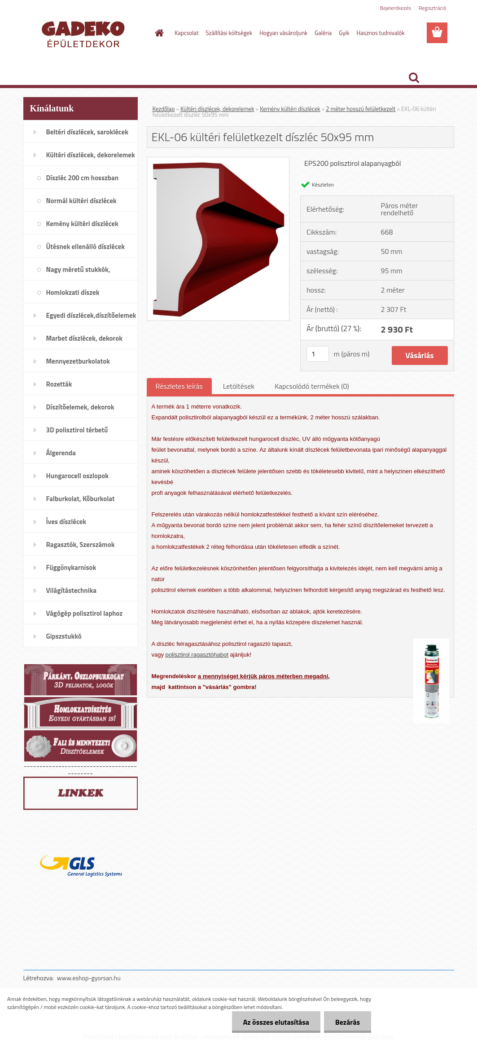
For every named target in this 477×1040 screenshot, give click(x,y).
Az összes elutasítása (276, 1022)
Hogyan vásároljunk (283, 32)
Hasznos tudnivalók (381, 32)
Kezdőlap (164, 108)
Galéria (323, 32)
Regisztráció (432, 8)
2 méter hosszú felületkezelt (360, 108)
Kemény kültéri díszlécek (290, 108)
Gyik (344, 32)
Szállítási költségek (229, 32)
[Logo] (85, 33)
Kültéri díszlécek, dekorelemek (217, 108)
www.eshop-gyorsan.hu (89, 977)
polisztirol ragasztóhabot (197, 654)
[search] (413, 77)
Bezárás (347, 1022)
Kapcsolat (186, 32)
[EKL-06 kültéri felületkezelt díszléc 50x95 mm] (218, 161)
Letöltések (238, 386)
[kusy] (317, 354)
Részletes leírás (179, 386)
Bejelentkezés (395, 8)
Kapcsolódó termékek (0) (312, 386)
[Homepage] (157, 32)
